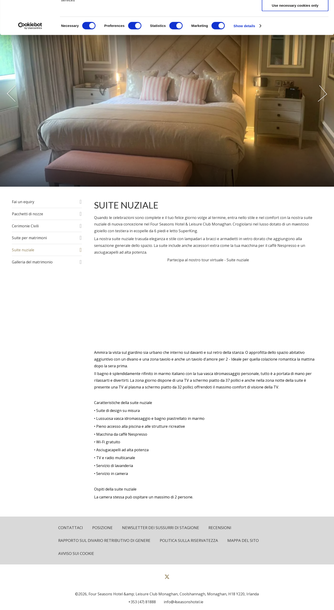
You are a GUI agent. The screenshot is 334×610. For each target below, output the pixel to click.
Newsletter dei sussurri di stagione (160, 527)
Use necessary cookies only (295, 39)
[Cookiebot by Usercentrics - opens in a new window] (30, 59)
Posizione (102, 527)
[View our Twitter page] (167, 579)
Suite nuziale (23, 249)
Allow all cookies (295, 11)
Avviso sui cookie (76, 553)
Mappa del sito (243, 540)
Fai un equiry (23, 201)
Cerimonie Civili (25, 226)
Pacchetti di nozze (27, 213)
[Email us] (182, 601)
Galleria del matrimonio (32, 262)
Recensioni (219, 527)
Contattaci (70, 527)
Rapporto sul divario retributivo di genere (104, 540)
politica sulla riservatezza (189, 540)
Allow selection (295, 25)
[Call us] (141, 601)
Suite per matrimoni (29, 237)
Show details (244, 59)
